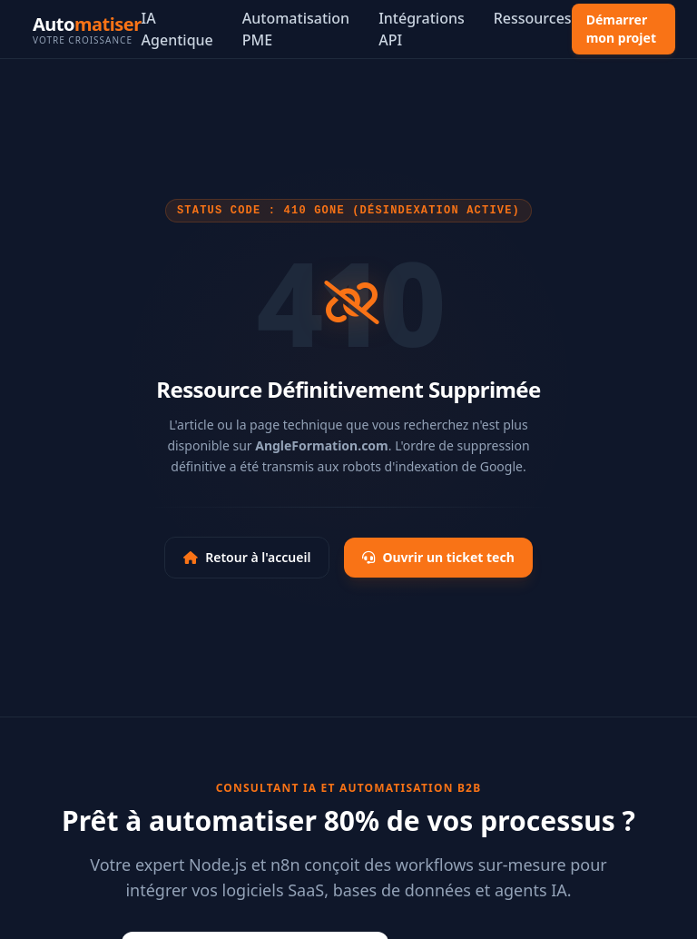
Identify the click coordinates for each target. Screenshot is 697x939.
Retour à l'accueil (246, 557)
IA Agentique (177, 29)
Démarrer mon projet (621, 28)
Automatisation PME (295, 29)
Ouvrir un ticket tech (438, 557)
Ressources (533, 18)
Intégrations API (421, 29)
